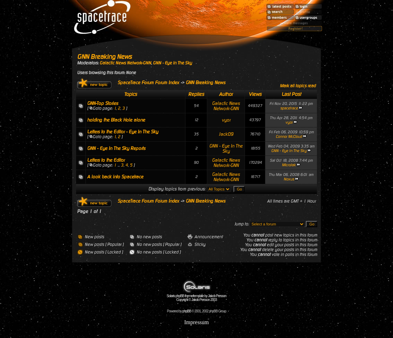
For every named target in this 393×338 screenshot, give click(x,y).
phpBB (186, 311)
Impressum (196, 322)
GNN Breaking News (104, 56)
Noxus (289, 179)
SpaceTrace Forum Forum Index (148, 82)
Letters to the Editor (106, 160)
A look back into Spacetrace (115, 176)
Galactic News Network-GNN (125, 63)
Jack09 (226, 134)
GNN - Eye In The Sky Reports (116, 148)
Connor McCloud (289, 136)
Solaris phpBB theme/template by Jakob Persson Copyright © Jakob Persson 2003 (196, 296)
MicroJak (289, 165)
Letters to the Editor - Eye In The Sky (122, 131)
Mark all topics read (298, 85)
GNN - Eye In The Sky (172, 63)
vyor (226, 120)
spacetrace (289, 108)
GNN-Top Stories (102, 103)
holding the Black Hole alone (116, 120)
